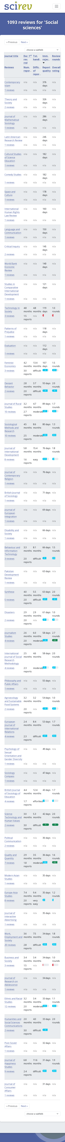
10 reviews (10, 411)
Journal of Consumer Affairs (10, 1087)
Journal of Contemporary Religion (12, 475)
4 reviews (9, 640)
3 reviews (9, 315)
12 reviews (10, 1006)
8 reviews (9, 459)
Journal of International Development (12, 452)
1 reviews (9, 90)
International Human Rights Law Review (12, 212)
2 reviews (9, 107)
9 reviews (9, 1071)
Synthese (9, 591)
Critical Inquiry (12, 246)
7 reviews (9, 862)
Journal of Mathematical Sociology (12, 120)
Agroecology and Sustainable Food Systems (13, 701)
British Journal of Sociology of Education (12, 793)
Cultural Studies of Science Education (13, 157)
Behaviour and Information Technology (12, 551)
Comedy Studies (13, 174)
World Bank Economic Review (11, 267)
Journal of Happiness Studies (10, 1063)
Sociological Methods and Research (12, 428)
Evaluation (10, 345)
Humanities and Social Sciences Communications (13, 1022)
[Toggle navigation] (56, 6)
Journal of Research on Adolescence (11, 981)
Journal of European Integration (11, 513)
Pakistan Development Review (12, 575)
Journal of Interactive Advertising (11, 916)
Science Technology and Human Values (13, 817)
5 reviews (9, 599)
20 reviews (10, 944)
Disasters (10, 612)
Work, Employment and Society (13, 937)
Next (24, 42)
